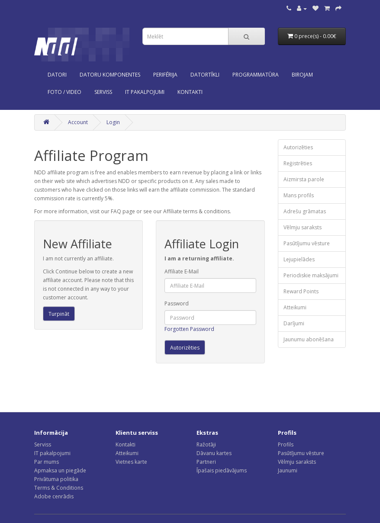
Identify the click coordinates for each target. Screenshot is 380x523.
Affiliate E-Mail (181, 271)
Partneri (206, 461)
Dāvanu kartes (214, 453)
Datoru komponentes (110, 74)
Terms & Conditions (58, 487)
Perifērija (165, 74)
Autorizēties (298, 147)
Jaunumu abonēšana (308, 339)
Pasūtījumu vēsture (306, 243)
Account (78, 122)
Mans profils (298, 195)
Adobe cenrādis (54, 496)
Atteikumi (294, 307)
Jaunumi (287, 470)
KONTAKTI (190, 92)
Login (113, 122)
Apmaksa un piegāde (60, 470)
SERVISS (103, 92)
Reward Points (301, 291)
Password (176, 303)
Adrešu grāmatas (304, 211)
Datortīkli (204, 74)
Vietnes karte (131, 461)
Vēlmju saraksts (302, 227)
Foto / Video (64, 92)
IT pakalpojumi (52, 453)
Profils (285, 444)
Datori (57, 74)
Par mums (46, 461)
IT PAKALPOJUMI (144, 92)
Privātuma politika (56, 479)
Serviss (42, 444)
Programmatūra (255, 74)
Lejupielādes (299, 259)
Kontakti (125, 444)
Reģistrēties (297, 163)
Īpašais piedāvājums (221, 470)
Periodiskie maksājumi (310, 275)
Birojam (302, 74)
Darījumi (293, 323)
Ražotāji (206, 444)
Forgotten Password (189, 329)
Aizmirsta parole (303, 179)
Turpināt (58, 314)
